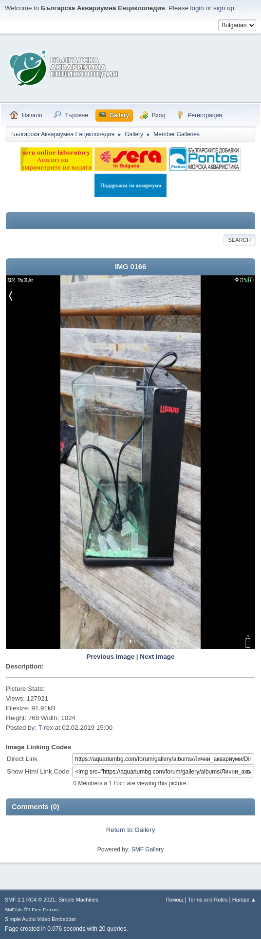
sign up (223, 8)
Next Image (157, 656)
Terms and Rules (207, 900)
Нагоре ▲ (244, 900)
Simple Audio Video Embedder (40, 919)
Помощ (174, 900)
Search (239, 240)
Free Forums (45, 909)
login (197, 8)
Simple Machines (78, 900)
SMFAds (14, 909)
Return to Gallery (130, 829)
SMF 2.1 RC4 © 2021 (30, 900)
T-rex (45, 727)
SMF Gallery (147, 849)
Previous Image (111, 656)
